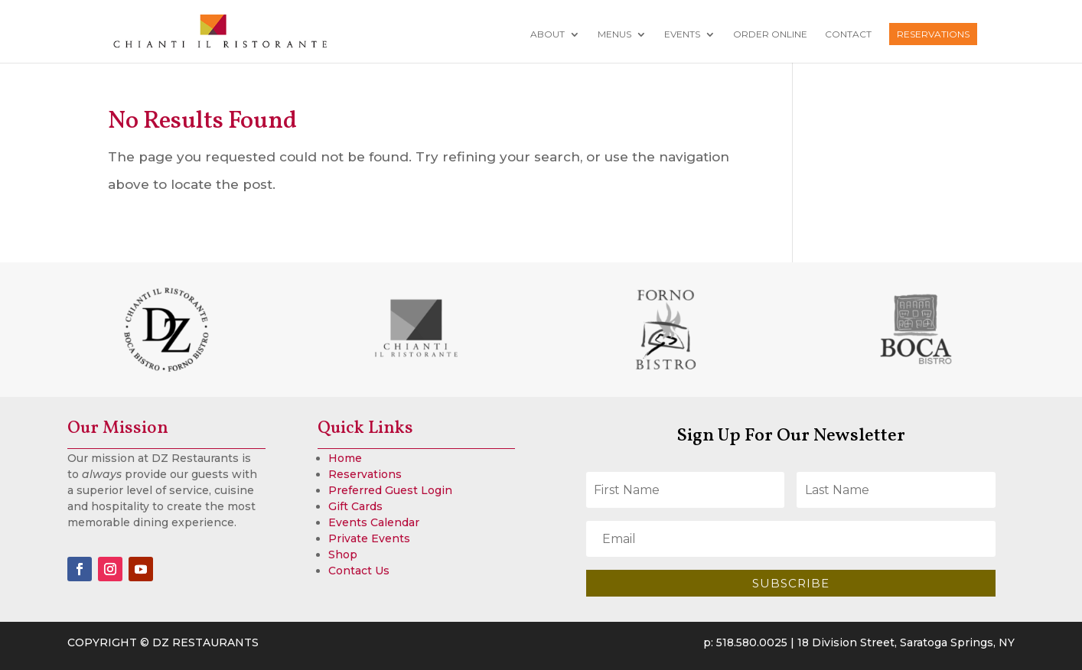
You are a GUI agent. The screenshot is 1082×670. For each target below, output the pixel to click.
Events (682, 34)
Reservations (933, 34)
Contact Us (358, 570)
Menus (614, 34)
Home (345, 458)
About (547, 34)
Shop (342, 554)
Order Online (770, 34)
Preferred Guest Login (390, 490)
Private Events (369, 538)
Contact (848, 34)
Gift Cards (355, 506)
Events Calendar (373, 522)
